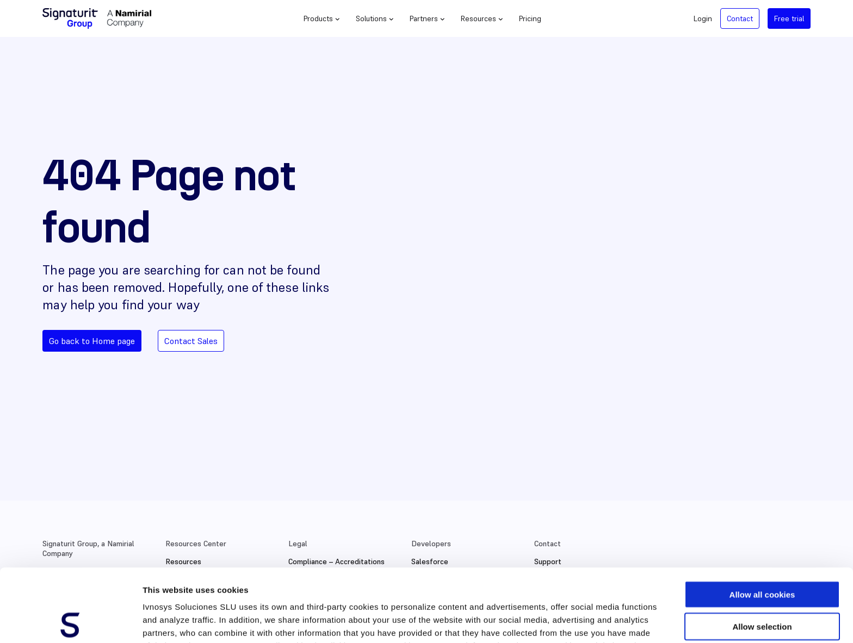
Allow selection (762, 553)
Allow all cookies (762, 521)
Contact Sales (191, 340)
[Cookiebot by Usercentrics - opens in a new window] (70, 622)
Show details (571, 621)
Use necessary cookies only (762, 585)
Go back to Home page (92, 340)
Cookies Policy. (206, 586)
